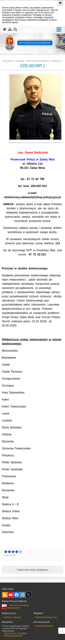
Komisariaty (19, 61)
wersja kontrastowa (44, 626)
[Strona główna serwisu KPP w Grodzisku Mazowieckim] (4, 29)
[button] (59, 29)
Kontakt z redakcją (12, 617)
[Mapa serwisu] (10, 29)
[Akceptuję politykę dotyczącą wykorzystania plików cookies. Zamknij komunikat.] (60, 3)
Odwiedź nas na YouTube (11, 595)
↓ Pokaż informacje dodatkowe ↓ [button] (32, 569)
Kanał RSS (5, 595)
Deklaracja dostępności (46, 617)
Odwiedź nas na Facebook (16, 595)
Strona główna (8, 61)
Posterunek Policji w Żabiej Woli (38, 61)
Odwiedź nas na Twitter (28, 595)
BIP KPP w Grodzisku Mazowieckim (18, 606)
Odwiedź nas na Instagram (22, 595)
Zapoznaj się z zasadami (15, 633)
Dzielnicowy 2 (56, 61)
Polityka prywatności (13, 636)
